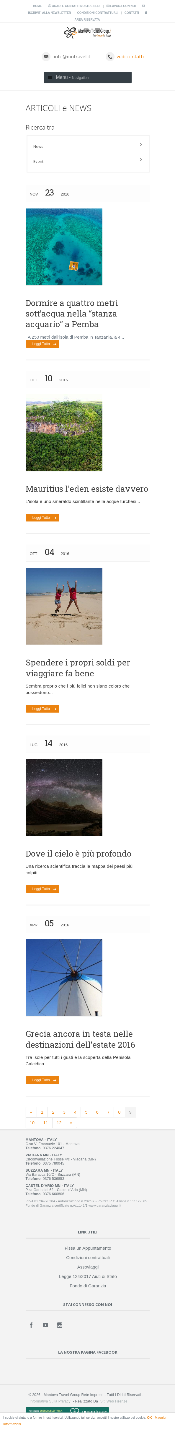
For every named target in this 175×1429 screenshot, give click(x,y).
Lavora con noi (121, 6)
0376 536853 (53, 1179)
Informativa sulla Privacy (50, 1401)
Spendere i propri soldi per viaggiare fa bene (78, 667)
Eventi (39, 161)
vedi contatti (130, 56)
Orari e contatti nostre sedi (74, 6)
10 (32, 1122)
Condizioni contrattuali (97, 12)
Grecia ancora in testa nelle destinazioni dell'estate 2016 (80, 1039)
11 (45, 1122)
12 (59, 1122)
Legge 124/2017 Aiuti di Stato (88, 1276)
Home (37, 6)
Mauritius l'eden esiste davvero (87, 488)
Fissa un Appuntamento (88, 1248)
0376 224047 (53, 1148)
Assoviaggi (88, 1266)
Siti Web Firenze (113, 1401)
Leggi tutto (41, 344)
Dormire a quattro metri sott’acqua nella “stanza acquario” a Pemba (72, 313)
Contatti (132, 12)
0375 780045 (53, 1163)
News (38, 146)
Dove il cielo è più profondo (78, 853)
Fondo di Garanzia (88, 1285)
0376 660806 (53, 1194)
